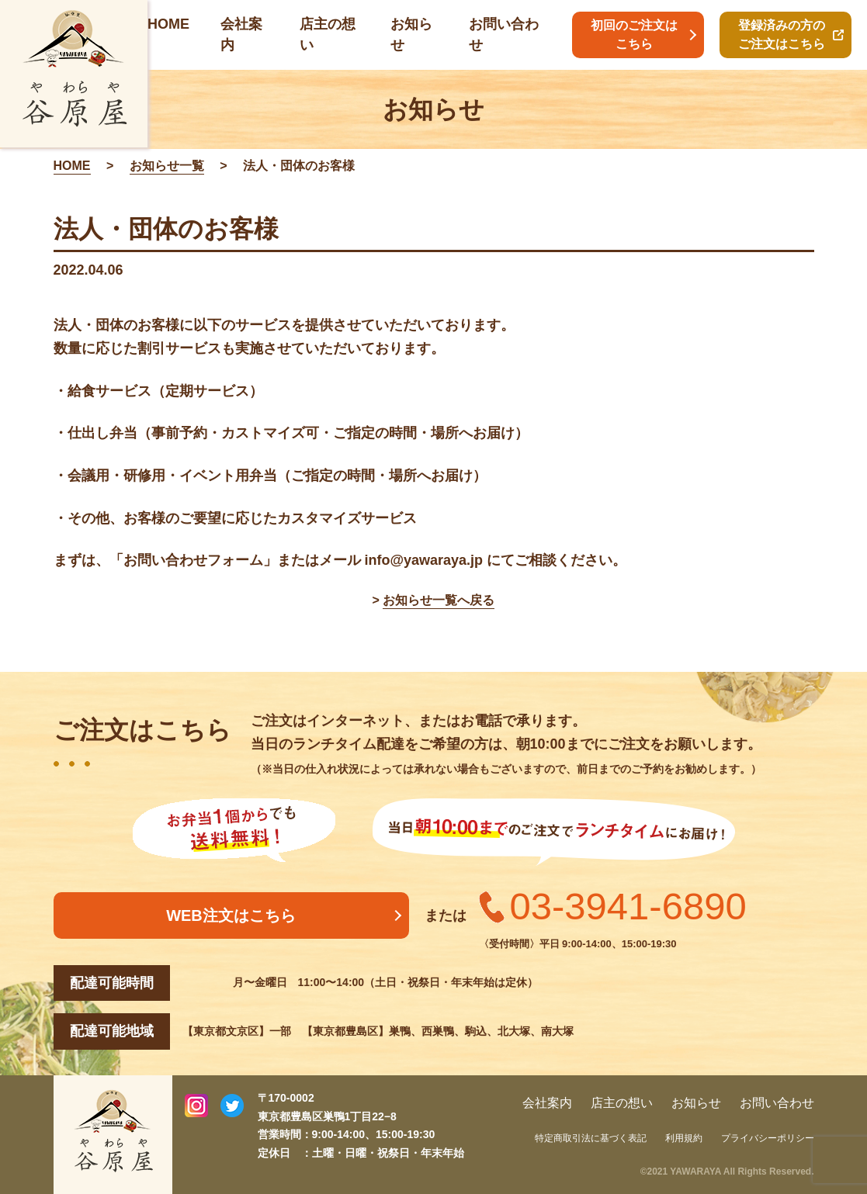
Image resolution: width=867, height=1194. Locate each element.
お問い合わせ (777, 1102)
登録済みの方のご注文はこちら (781, 34)
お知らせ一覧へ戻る (438, 600)
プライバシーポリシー (767, 1138)
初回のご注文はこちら (634, 34)
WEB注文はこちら (231, 915)
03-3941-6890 (628, 906)
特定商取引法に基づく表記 (591, 1138)
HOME (168, 24)
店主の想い (622, 1102)
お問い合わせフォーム (193, 560)
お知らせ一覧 (167, 165)
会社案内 (547, 1102)
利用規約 (683, 1138)
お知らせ (696, 1102)
